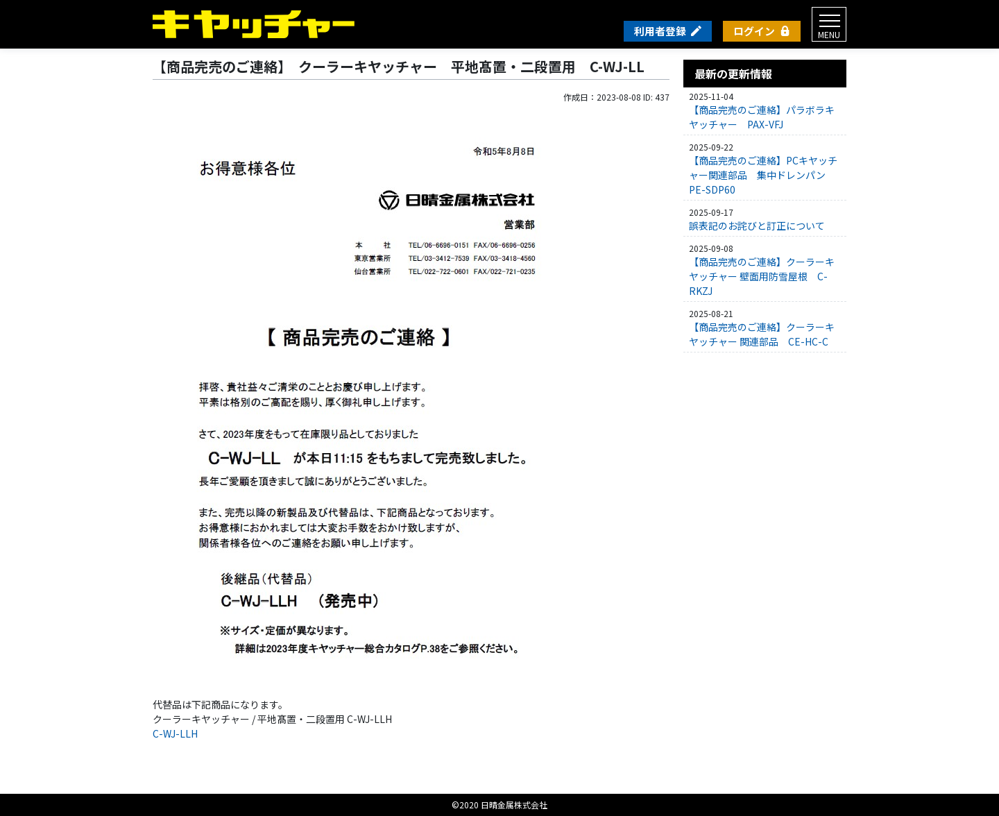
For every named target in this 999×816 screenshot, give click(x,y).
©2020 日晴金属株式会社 (499, 804)
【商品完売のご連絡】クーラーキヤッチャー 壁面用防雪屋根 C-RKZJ (762, 276)
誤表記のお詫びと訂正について (757, 225)
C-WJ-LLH (175, 733)
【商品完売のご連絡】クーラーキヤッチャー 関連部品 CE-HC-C (762, 334)
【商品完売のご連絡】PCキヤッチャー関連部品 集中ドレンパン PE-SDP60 (763, 174)
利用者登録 (660, 31)
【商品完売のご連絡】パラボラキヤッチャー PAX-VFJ (762, 117)
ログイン (754, 31)
